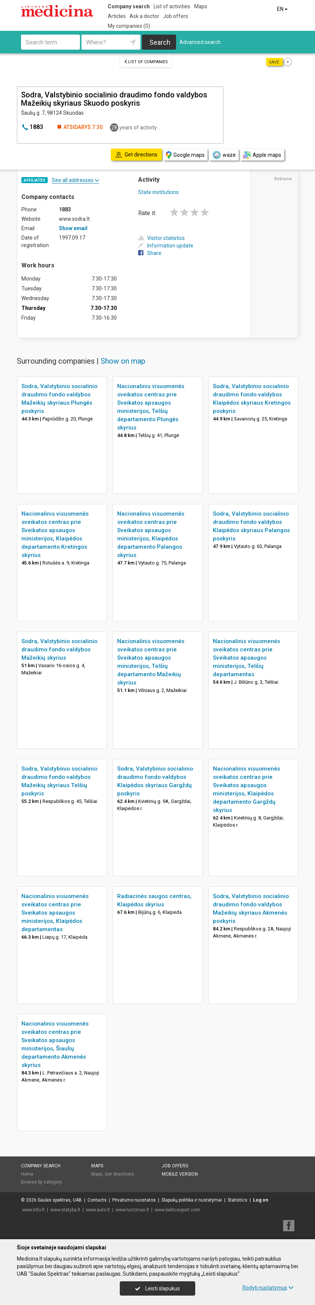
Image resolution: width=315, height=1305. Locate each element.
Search (159, 42)
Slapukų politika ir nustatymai (191, 1200)
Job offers (175, 16)
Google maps (185, 155)
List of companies (146, 61)
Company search (129, 6)
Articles (117, 16)
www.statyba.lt (65, 1209)
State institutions (158, 192)
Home (27, 1174)
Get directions (119, 1174)
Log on (260, 1200)
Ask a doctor (144, 16)
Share (149, 253)
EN (283, 9)
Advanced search (200, 42)
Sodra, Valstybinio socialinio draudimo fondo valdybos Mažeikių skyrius (59, 649)
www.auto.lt (98, 1209)
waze (224, 155)
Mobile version (180, 1174)
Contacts (97, 1200)
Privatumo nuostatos (134, 1200)
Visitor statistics (161, 238)
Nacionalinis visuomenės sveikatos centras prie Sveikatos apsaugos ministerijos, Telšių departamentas (246, 658)
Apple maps (262, 155)
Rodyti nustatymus (268, 1288)
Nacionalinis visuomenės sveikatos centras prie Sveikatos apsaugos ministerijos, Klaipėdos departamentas (55, 913)
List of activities (172, 6)
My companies (129, 26)
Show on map (123, 361)
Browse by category (41, 1182)
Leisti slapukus (157, 1288)
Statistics (237, 1200)
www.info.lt (33, 1209)
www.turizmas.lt (132, 1209)
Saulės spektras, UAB (60, 1200)
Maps (200, 6)
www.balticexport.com (177, 1209)
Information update (165, 246)
